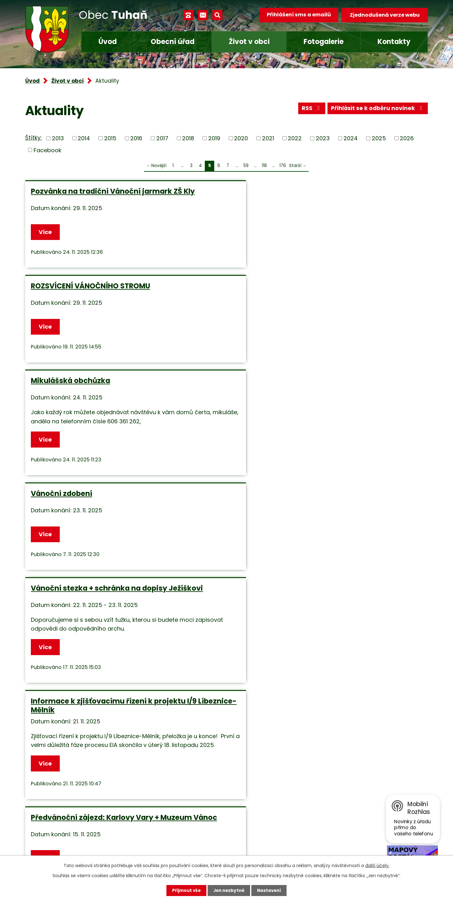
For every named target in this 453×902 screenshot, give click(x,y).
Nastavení (270, 890)
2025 (379, 138)
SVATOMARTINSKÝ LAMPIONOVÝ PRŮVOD (224, 468)
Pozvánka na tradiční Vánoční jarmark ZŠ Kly (86, 195)
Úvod (107, 42)
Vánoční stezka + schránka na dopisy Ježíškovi (221, 325)
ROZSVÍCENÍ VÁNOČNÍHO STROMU (210, 195)
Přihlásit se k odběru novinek (377, 109)
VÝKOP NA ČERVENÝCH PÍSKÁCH (223, 576)
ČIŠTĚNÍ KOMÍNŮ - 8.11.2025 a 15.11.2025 (82, 580)
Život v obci (249, 42)
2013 (58, 138)
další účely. (377, 865)
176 (282, 166)
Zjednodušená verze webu (385, 15)
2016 (136, 138)
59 (246, 166)
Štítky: (33, 138)
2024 (351, 138)
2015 (110, 138)
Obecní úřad (172, 42)
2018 (188, 138)
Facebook (47, 150)
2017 (162, 138)
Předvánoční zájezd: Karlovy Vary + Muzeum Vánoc (82, 468)
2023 (323, 138)
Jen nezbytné (228, 890)
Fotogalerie (324, 42)
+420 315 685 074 (178, 807)
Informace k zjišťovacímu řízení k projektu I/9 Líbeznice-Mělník (360, 325)
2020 (241, 138)
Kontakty (394, 42)
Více (46, 236)
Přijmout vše (185, 890)
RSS (309, 109)
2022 (295, 138)
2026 (407, 138)
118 (264, 166)
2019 (214, 138)
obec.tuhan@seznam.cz (186, 826)
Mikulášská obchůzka (342, 191)
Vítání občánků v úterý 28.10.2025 (344, 580)
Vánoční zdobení (61, 321)
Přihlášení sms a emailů (298, 15)
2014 (84, 138)
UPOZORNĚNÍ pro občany (346, 464)
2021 (268, 138)
